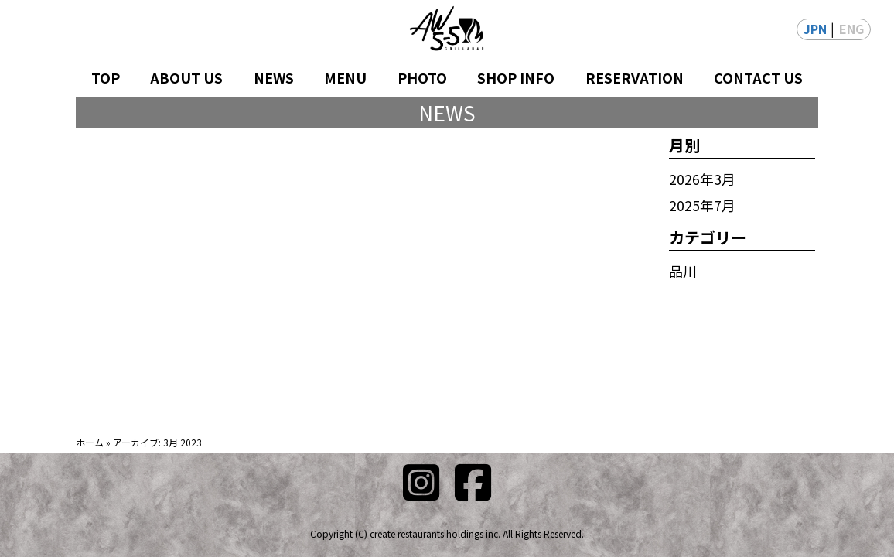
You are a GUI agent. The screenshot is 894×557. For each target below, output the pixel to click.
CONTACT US (758, 77)
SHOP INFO (515, 77)
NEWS (274, 77)
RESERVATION (634, 77)
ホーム (90, 442)
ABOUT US (186, 77)
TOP (105, 77)
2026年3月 (702, 179)
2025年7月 (702, 205)
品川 (683, 271)
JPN (815, 28)
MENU (345, 77)
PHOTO (422, 77)
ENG (851, 28)
